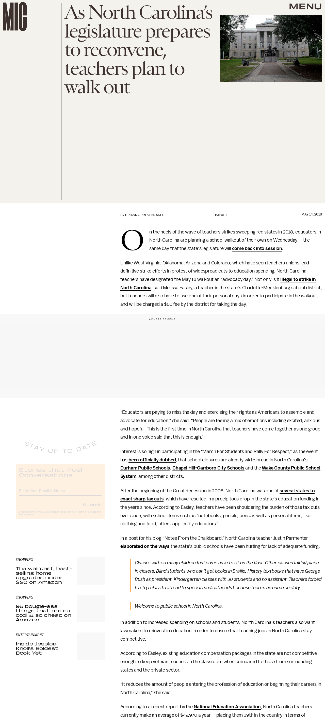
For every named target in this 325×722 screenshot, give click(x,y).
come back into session (257, 248)
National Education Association (227, 706)
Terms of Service (86, 516)
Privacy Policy (26, 518)
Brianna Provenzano (144, 215)
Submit (92, 508)
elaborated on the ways (145, 546)
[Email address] (60, 494)
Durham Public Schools (145, 468)
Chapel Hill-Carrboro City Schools (208, 468)
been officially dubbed (152, 459)
